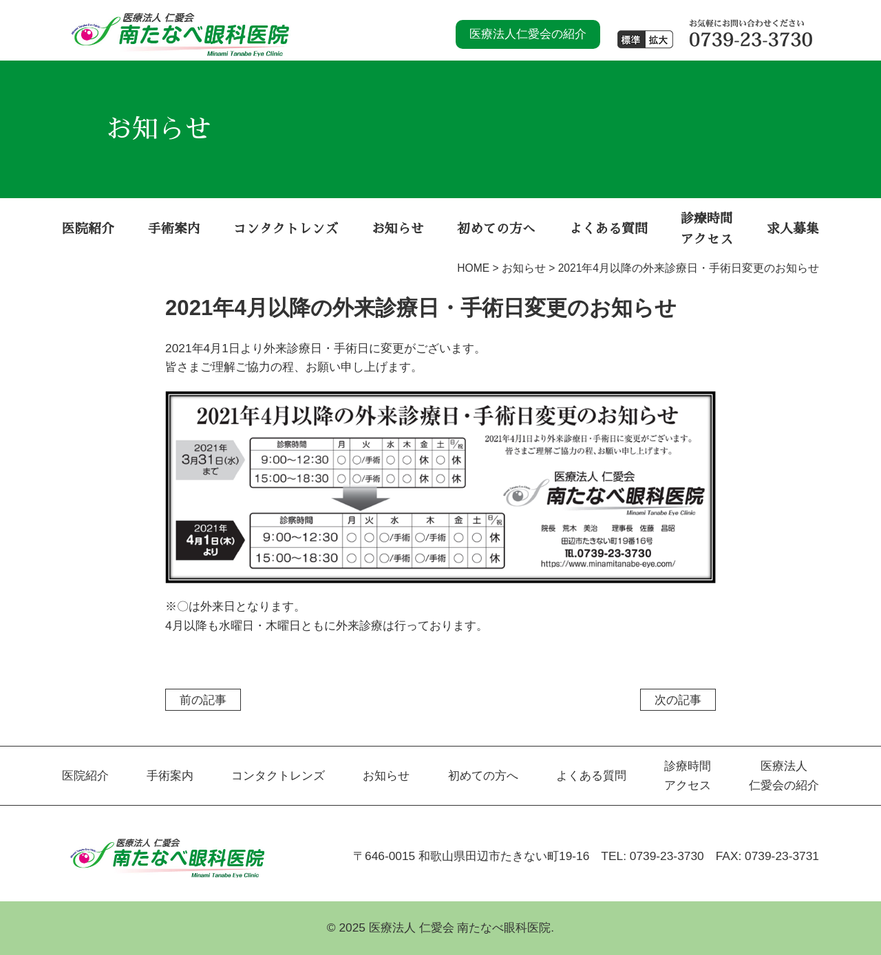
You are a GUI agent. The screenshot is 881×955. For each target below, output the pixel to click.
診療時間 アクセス (707, 229)
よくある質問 (608, 228)
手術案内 (174, 228)
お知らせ (398, 228)
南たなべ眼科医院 (180, 26)
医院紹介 (88, 228)
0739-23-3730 (667, 856)
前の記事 (203, 700)
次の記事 (678, 700)
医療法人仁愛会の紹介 (527, 34)
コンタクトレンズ (285, 228)
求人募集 (793, 228)
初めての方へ (496, 228)
